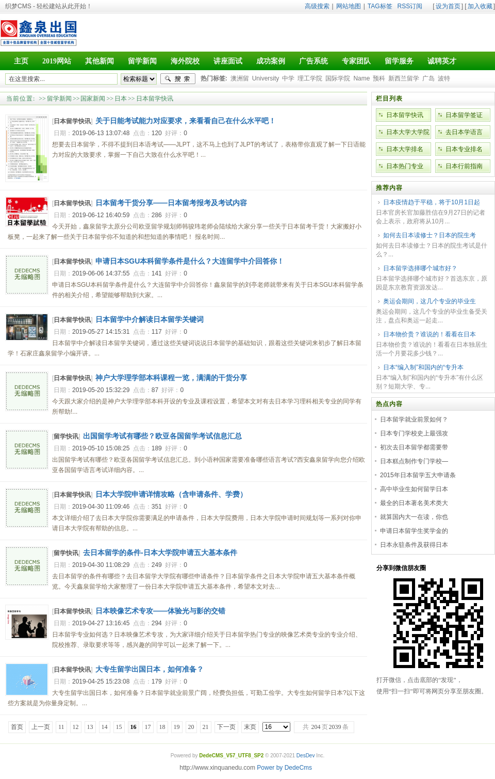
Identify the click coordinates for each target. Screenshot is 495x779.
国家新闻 (92, 98)
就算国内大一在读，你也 (414, 517)
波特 (444, 78)
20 (191, 727)
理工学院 (310, 78)
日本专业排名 (464, 149)
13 (90, 727)
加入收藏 (480, 6)
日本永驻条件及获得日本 (414, 544)
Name (361, 78)
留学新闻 (59, 98)
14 (105, 727)
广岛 (428, 78)
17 (148, 727)
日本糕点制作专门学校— (414, 461)
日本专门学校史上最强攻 (414, 433)
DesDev (305, 755)
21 (206, 727)
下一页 (226, 727)
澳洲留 (239, 78)
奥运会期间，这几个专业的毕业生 (429, 301)
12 (76, 727)
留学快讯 (66, 436)
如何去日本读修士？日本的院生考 (429, 235)
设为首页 (448, 6)
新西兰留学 (403, 78)
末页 (250, 727)
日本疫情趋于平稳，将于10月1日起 (431, 202)
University (265, 78)
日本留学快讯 (154, 98)
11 (61, 727)
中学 (288, 78)
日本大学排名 (404, 149)
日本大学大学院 (408, 132)
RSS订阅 (410, 6)
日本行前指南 (464, 166)
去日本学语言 (464, 132)
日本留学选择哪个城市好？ (420, 268)
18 (162, 727)
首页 (17, 727)
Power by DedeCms (284, 767)
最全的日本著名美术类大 (414, 503)
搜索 (177, 79)
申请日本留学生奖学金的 (414, 530)
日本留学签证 (464, 115)
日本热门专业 (404, 166)
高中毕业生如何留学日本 (414, 489)
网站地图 (348, 6)
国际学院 (337, 78)
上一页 (40, 727)
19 (177, 727)
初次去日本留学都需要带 (414, 447)
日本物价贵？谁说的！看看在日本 (429, 334)
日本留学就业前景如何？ (414, 419)
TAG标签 (380, 6)
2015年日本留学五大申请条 (418, 475)
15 (119, 727)
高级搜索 (317, 6)
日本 (120, 98)
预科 (379, 78)
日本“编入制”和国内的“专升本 (423, 367)
